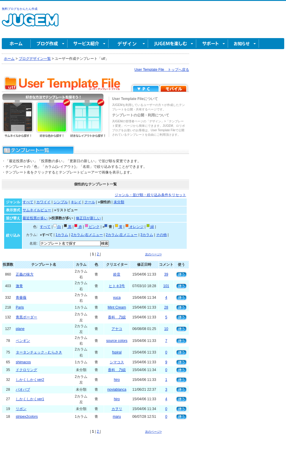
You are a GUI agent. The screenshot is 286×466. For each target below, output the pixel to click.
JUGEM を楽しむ (172, 43)
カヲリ (116, 409)
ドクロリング (26, 370)
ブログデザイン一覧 (35, 59)
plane (20, 329)
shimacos (23, 362)
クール (89, 202)
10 (166, 329)
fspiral (117, 352)
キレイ (76, 202)
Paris (20, 307)
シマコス (117, 362)
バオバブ (23, 389)
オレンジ (134, 227)
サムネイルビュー (37, 210)
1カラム (62, 235)
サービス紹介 (88, 43)
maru (117, 417)
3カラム (146, 235)
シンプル (61, 202)
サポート (212, 43)
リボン (21, 409)
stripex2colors (27, 417)
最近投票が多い (35, 218)
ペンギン (23, 341)
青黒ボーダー (26, 317)
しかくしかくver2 (30, 380)
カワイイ (43, 202)
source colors (116, 341)
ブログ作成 (49, 43)
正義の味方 (25, 274)
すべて (28, 202)
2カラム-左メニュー (122, 235)
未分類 (119, 202)
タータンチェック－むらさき (39, 352)
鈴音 (116, 274)
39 (166, 274)
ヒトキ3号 (117, 286)
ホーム (16, 43)
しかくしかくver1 (30, 399)
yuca (116, 297)
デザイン (128, 43)
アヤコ (116, 329)
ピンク (92, 227)
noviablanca (116, 389)
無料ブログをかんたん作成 (19, 8)
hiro (117, 380)
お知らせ (243, 43)
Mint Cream (117, 307)
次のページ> (153, 254)
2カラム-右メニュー (87, 235)
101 (166, 286)
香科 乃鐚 (117, 317)
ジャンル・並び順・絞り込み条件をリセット (150, 195)
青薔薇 (21, 297)
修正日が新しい (88, 218)
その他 (161, 235)
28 (166, 307)
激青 (19, 286)
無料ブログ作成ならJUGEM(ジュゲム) (30, 23)
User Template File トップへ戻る (161, 70)
